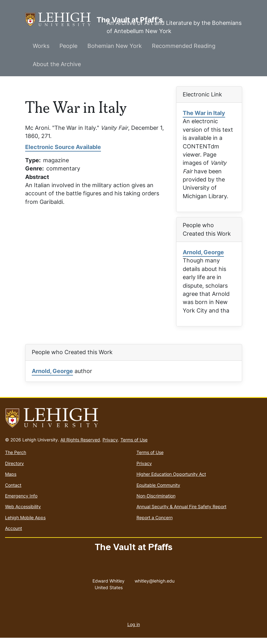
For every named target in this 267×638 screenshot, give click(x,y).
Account (13, 528)
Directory (14, 463)
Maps (10, 474)
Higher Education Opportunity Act (171, 474)
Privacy (110, 440)
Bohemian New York (114, 46)
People (68, 46)
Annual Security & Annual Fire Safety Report (181, 506)
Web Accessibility (23, 506)
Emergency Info (21, 496)
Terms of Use (133, 440)
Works (41, 46)
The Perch (15, 452)
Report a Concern (154, 517)
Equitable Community (158, 485)
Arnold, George (203, 252)
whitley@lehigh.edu (155, 579)
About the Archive (57, 64)
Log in (133, 624)
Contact (13, 485)
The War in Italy (204, 113)
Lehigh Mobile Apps (25, 517)
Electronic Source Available (63, 147)
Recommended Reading (183, 46)
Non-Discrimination (155, 496)
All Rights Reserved (80, 440)
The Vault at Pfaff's (61, 20)
